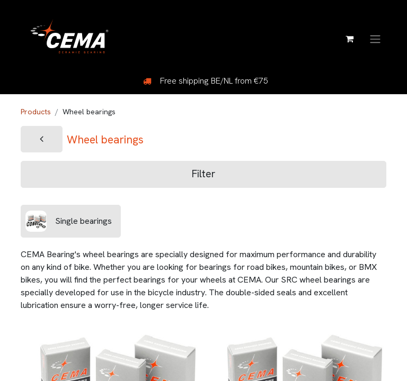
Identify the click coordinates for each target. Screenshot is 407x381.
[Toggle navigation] (375, 38)
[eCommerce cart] (349, 38)
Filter (203, 173)
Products (36, 111)
